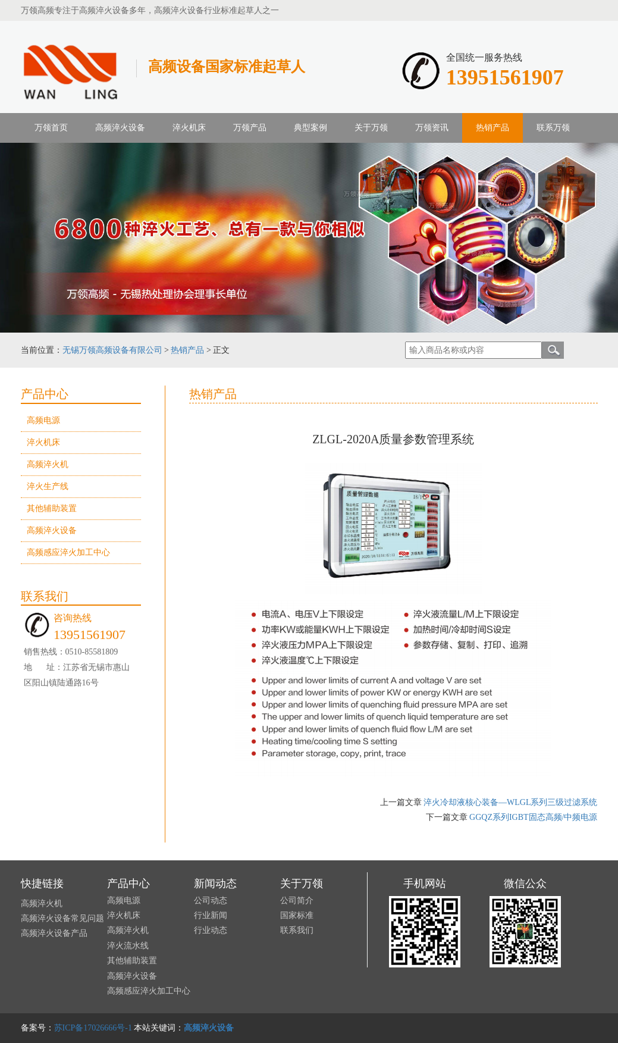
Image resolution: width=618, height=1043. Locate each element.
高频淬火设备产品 (54, 933)
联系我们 (296, 930)
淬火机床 (189, 127)
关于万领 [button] (371, 127)
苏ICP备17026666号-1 (93, 1027)
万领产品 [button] (249, 127)
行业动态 (210, 930)
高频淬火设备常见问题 (62, 918)
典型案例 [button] (310, 127)
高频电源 (43, 420)
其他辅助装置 (52, 508)
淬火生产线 (47, 486)
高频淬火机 (47, 464)
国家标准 (296, 915)
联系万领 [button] (553, 127)
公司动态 (210, 900)
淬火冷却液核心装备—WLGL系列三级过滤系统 (510, 802)
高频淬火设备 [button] (120, 127)
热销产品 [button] (492, 127)
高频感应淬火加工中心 (68, 552)
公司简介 (296, 900)
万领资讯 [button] (431, 127)
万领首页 (51, 127)
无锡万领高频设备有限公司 (112, 350)
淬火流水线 (128, 945)
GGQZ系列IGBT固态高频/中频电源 (533, 817)
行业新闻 (210, 915)
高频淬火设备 (52, 530)
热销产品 (187, 350)
